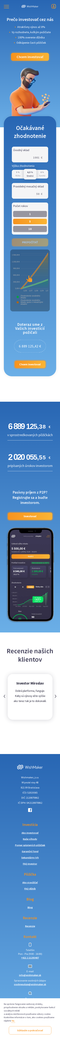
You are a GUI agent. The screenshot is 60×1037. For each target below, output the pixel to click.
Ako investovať (30, 832)
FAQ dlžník (30, 888)
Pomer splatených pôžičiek (30, 845)
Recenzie (30, 926)
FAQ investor (30, 863)
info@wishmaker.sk (30, 975)
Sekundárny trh (30, 857)
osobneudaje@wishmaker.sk (30, 984)
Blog (30, 907)
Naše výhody (30, 839)
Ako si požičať (30, 882)
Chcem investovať (30, 57)
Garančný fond (30, 851)
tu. (13, 1020)
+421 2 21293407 (30, 957)
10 (30, 229)
